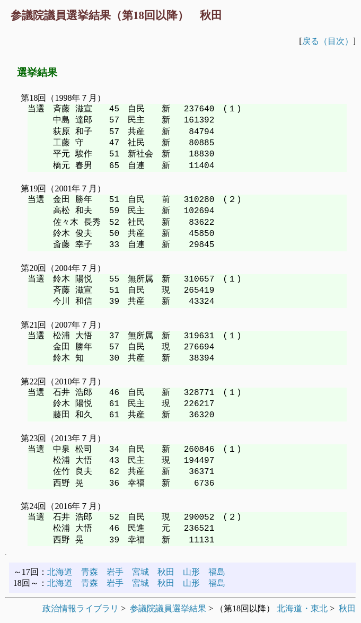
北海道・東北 (302, 608)
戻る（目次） (327, 41)
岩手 (115, 571)
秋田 (165, 571)
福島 (216, 571)
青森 (89, 571)
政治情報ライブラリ (80, 608)
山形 (191, 571)
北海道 (60, 571)
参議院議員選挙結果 (168, 608)
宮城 (140, 571)
